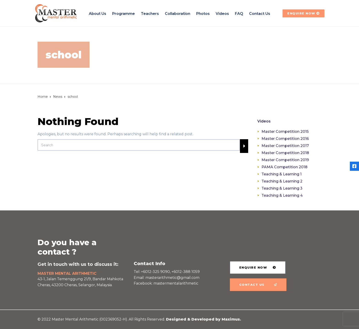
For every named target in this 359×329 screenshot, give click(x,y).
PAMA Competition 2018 (284, 167)
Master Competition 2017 (285, 146)
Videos (222, 13)
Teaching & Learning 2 (281, 181)
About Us (97, 13)
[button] (303, 13)
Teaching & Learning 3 (281, 188)
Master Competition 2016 (285, 138)
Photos (203, 13)
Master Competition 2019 (285, 160)
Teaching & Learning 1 (281, 174)
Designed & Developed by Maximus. (203, 319)
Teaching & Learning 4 (282, 195)
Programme (123, 13)
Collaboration (177, 13)
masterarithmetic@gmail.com (172, 277)
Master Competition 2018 (285, 153)
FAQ (239, 13)
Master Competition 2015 (285, 131)
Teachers (150, 13)
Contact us (259, 13)
